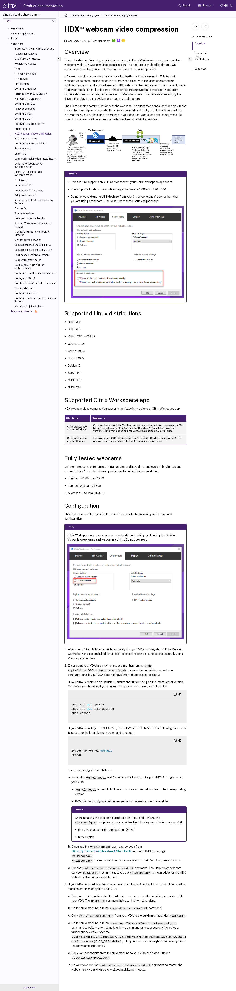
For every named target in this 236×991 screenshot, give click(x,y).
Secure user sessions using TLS (33, 244)
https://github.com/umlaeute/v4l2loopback (101, 850)
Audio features (23, 128)
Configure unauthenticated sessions (35, 273)
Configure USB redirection (30, 123)
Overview (200, 45)
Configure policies (25, 103)
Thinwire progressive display (31, 93)
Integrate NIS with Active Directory (34, 48)
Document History (24, 311)
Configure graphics (26, 88)
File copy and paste (26, 73)
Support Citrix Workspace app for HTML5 (33, 225)
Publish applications (26, 53)
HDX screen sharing (26, 138)
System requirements (23, 33)
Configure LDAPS (25, 278)
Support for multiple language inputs (35, 158)
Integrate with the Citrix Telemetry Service (34, 202)
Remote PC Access (25, 63)
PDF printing (22, 83)
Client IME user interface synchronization (29, 173)
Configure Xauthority (26, 293)
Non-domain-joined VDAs (29, 306)
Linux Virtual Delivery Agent (85, 15)
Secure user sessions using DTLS (33, 249)
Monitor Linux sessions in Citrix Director (32, 233)
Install (14, 38)
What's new (17, 28)
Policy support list (25, 108)
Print (17, 68)
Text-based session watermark (32, 255)
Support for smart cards (28, 260)
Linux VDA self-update (27, 58)
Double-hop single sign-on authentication (29, 267)
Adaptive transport (25, 195)
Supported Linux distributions (202, 58)
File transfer (21, 78)
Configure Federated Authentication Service (35, 300)
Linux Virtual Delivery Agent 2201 (121, 15)
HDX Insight (21, 180)
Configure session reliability (30, 143)
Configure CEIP (23, 118)
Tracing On (21, 208)
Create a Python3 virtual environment (36, 283)
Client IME (20, 153)
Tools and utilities (24, 288)
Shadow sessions (24, 213)
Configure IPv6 (23, 113)
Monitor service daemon (28, 239)
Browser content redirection (30, 218)
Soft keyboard (22, 148)
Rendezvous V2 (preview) (29, 190)
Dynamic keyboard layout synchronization (29, 165)
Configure (17, 43)
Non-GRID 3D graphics (28, 98)
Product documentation (43, 6)
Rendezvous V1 (23, 185)
